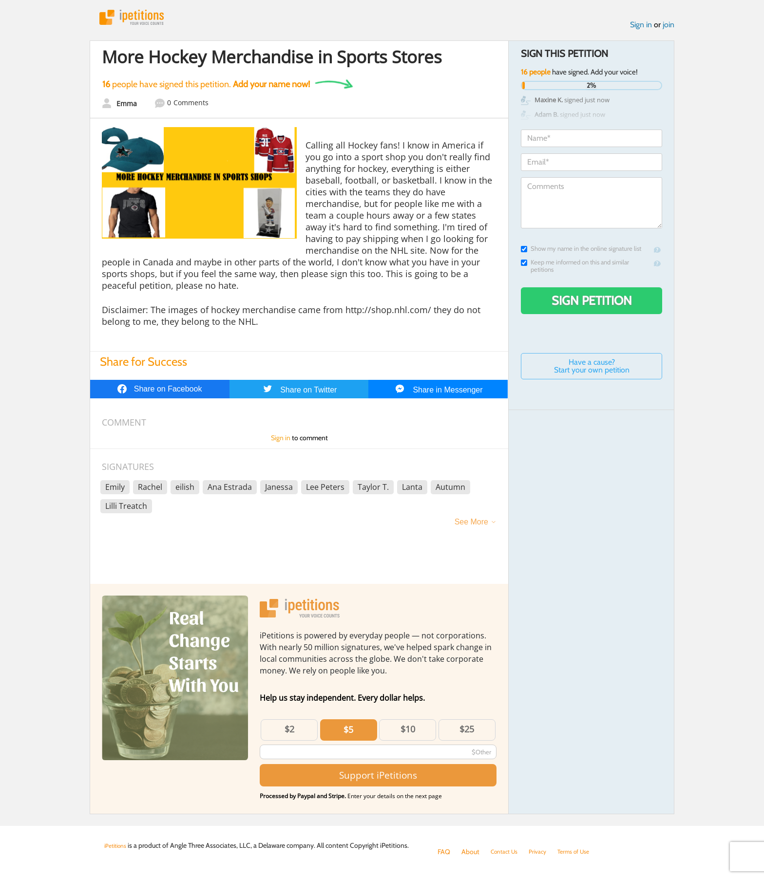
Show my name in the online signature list (581, 252)
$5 (348, 733)
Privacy (545, 851)
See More (471, 526)
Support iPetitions (378, 778)
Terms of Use (585, 851)
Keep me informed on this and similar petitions (575, 269)
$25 (466, 733)
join (668, 28)
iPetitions (139, 19)
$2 (289, 733)
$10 (408, 733)
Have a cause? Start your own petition (592, 369)
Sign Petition (592, 304)
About (470, 851)
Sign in (641, 28)
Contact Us (507, 851)
